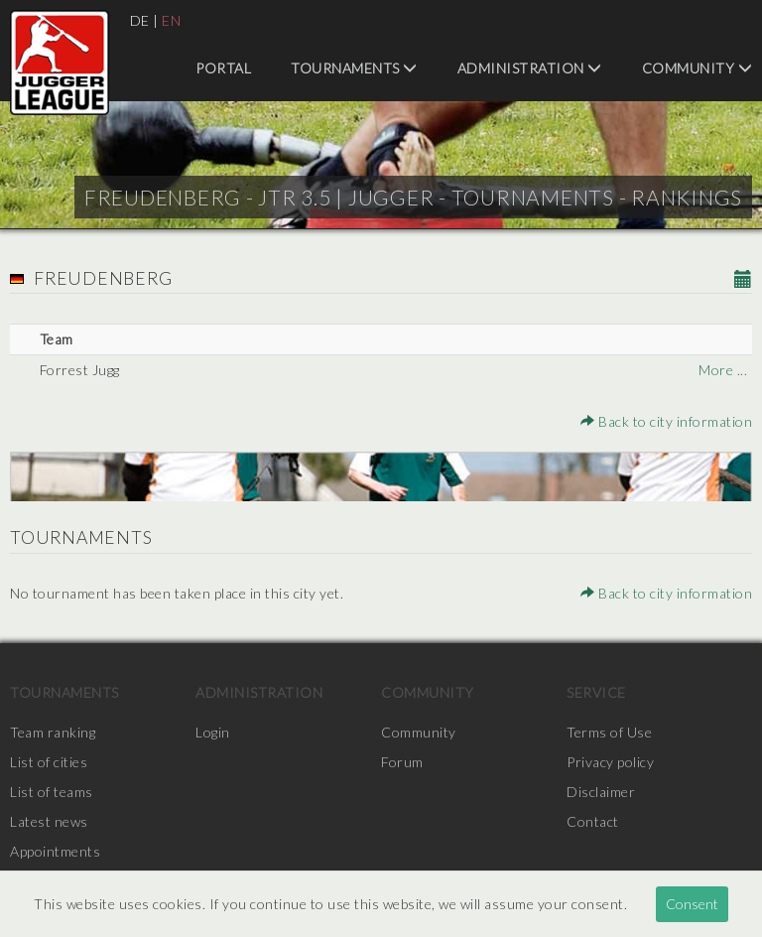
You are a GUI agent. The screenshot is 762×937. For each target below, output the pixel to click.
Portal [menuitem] (223, 68)
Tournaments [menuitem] (354, 68)
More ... (722, 369)
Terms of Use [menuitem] (609, 732)
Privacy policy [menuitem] (610, 761)
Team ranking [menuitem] (52, 732)
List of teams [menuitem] (51, 791)
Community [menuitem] (697, 68)
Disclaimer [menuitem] (601, 791)
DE (140, 20)
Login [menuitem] (212, 732)
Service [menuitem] (596, 692)
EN (171, 20)
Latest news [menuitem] (49, 821)
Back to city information (666, 421)
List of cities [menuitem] (48, 761)
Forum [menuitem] (402, 761)
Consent (692, 903)
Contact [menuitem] (593, 821)
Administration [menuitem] (529, 68)
